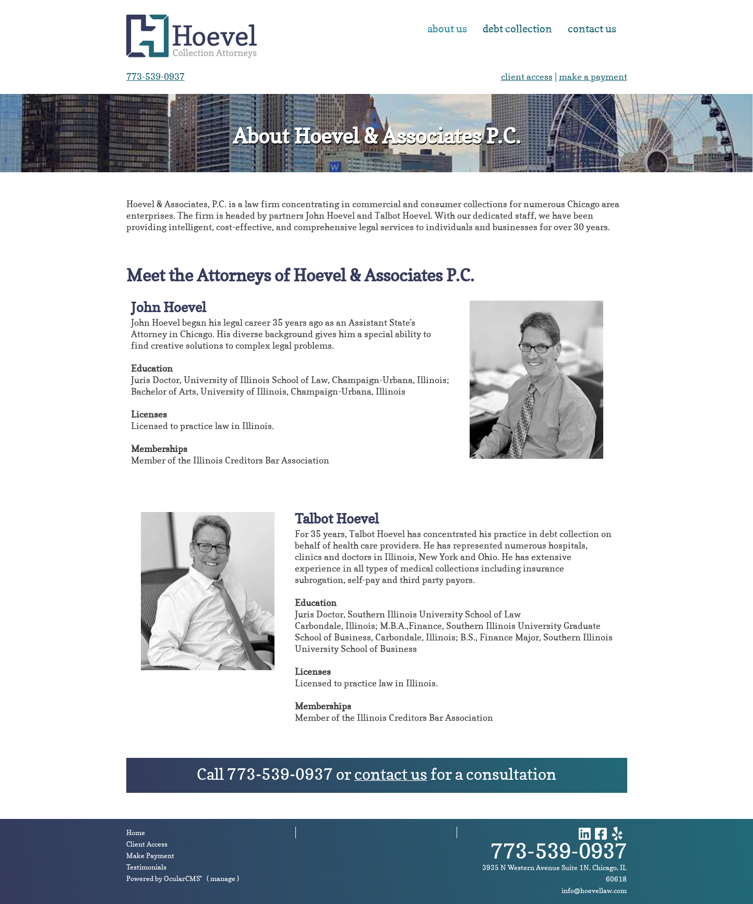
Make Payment (150, 855)
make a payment (593, 76)
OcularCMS (183, 878)
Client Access (147, 844)
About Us (447, 28)
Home (135, 832)
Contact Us (592, 28)
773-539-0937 (155, 76)
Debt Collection (517, 28)
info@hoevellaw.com (594, 890)
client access (527, 76)
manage (222, 878)
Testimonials (146, 867)
